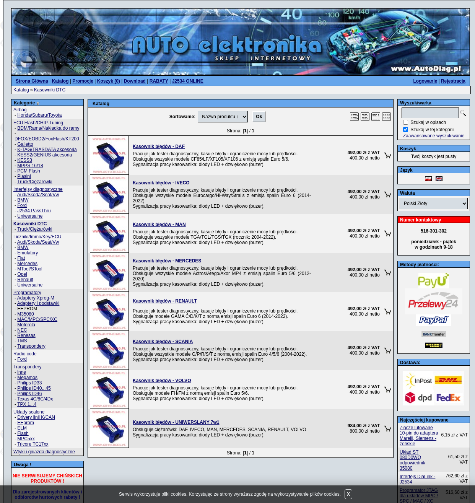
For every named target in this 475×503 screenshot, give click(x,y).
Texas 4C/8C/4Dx (35, 399)
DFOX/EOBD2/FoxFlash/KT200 (47, 139)
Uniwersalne (29, 216)
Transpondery (31, 346)
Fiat (21, 258)
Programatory (27, 292)
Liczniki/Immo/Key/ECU (37, 236)
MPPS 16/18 (30, 165)
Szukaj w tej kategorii (432, 129)
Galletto (25, 144)
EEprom (25, 422)
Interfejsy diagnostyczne (38, 189)
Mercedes (27, 263)
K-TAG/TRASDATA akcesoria (46, 149)
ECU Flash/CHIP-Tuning (38, 122)
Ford (22, 205)
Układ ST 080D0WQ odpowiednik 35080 (412, 460)
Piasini (24, 176)
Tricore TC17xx (32, 444)
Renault (25, 279)
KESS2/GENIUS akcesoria (44, 155)
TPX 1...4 (26, 404)
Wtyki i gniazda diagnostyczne (44, 451)
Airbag (20, 109)
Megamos (27, 377)
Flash (22, 433)
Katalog (21, 90)
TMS (22, 340)
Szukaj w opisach (428, 122)
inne (21, 372)
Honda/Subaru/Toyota (39, 115)
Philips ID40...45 (33, 388)
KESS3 (24, 160)
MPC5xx (25, 438)
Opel (22, 274)
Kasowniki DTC (49, 90)
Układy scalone (28, 412)
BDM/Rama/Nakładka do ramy (48, 128)
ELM (22, 428)
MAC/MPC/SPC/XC (37, 319)
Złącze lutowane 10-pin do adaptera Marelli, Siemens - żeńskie (419, 435)
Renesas (26, 335)
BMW (22, 200)
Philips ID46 (29, 393)
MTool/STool (29, 269)
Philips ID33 (29, 383)
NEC (22, 330)
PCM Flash (28, 171)
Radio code (25, 353)
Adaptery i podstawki (38, 303)
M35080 (25, 314)
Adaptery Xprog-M (35, 298)
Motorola (26, 324)
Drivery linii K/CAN (36, 417)
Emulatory (27, 253)
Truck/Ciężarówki (34, 181)
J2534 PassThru (33, 210)
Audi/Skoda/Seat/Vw (38, 194)
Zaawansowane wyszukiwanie (434, 135)
